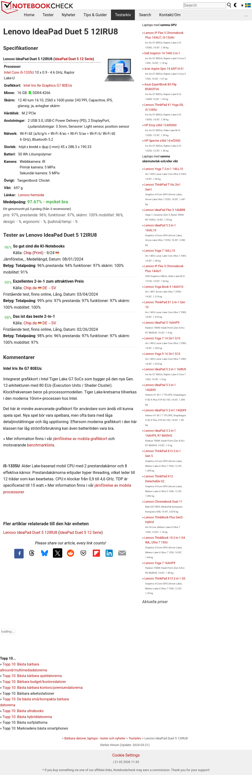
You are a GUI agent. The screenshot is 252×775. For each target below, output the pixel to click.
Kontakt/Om (170, 15)
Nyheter (68, 15)
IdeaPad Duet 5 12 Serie (74, 59)
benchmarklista (40, 445)
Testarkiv (123, 15)
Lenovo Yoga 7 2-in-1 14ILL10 (163, 169)
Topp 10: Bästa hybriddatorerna (27, 717)
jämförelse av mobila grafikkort (80, 438)
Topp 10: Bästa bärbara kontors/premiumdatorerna (42, 688)
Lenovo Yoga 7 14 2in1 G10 (162, 338)
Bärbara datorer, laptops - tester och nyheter (94, 738)
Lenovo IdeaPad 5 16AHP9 (161, 322)
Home (29, 15)
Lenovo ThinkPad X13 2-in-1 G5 (164, 578)
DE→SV (49, 288)
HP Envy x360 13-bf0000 (160, 125)
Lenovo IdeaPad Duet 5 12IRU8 (30, 532)
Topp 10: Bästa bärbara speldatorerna (32, 676)
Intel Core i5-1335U (19, 72)
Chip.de (30, 288)
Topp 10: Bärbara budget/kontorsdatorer (34, 682)
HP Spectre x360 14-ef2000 (162, 140)
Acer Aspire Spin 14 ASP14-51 (164, 68)
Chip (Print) (34, 252)
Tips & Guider (95, 15)
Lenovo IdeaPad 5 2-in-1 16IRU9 (165, 369)
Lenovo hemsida (31, 195)
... (246, 15)
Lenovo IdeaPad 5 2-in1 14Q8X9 (165, 410)
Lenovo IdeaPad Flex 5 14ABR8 (164, 210)
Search (145, 15)
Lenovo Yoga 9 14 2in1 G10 (162, 354)
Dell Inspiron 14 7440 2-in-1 (162, 53)
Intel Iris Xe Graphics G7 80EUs (47, 85)
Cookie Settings (126, 755)
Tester (48, 15)
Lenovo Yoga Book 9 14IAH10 (163, 287)
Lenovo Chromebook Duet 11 (163, 501)
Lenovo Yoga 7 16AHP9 (159, 563)
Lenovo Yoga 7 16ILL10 (159, 250)
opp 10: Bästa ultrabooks (24, 711)
